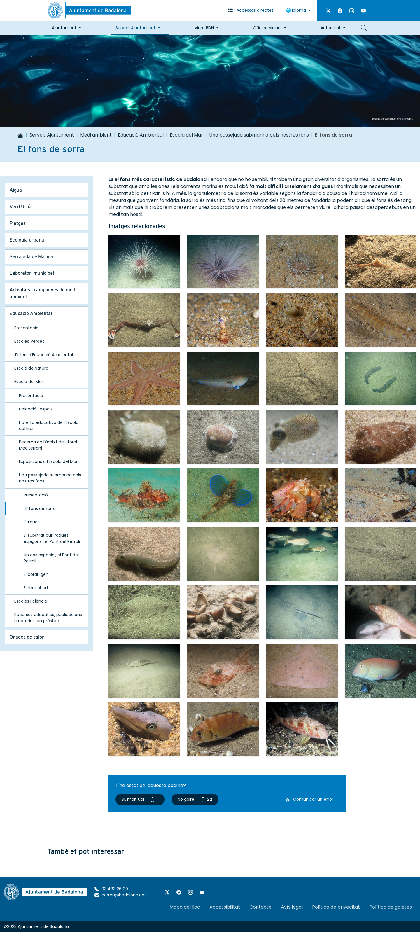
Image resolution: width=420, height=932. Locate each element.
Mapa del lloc (184, 907)
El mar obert (36, 588)
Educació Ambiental (141, 135)
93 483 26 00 (111, 889)
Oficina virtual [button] (267, 28)
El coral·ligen (36, 574)
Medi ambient (96, 135)
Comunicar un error (309, 799)
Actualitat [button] (331, 28)
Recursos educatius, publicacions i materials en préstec (48, 618)
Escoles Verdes (29, 341)
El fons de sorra (40, 508)
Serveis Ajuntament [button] (135, 28)
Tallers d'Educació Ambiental (43, 355)
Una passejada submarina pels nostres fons (259, 135)
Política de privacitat (336, 907)
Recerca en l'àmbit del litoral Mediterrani (48, 445)
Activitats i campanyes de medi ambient (43, 293)
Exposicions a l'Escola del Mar (48, 461)
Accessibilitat (224, 907)
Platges (18, 223)
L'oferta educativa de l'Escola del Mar (48, 425)
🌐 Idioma (296, 10)
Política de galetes (390, 907)
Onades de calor (27, 637)
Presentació (26, 328)
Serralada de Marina (31, 256)
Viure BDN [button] (204, 28)
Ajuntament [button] (64, 28)
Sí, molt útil (140, 799)
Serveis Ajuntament (51, 135)
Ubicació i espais (35, 409)
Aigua (16, 190)
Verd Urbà (21, 206)
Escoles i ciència (30, 601)
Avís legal (292, 907)
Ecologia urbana (27, 240)
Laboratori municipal (32, 273)
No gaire (195, 799)
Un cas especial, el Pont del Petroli (51, 558)
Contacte (260, 907)
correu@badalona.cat (120, 895)
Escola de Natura (31, 368)
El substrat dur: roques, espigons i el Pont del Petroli (52, 538)
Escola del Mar (186, 135)
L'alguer (31, 522)
